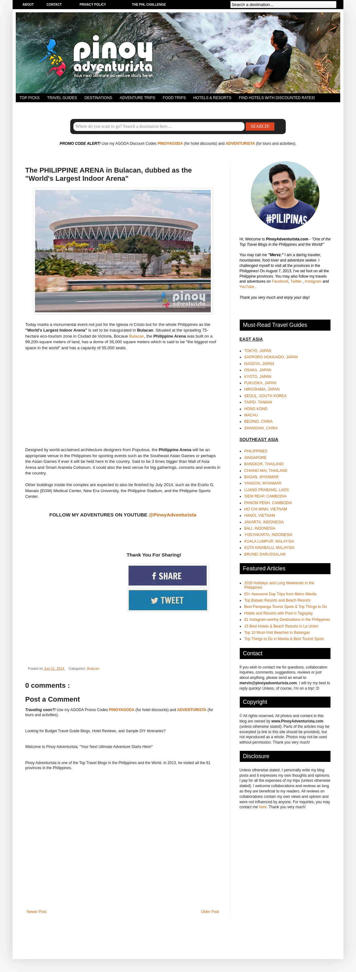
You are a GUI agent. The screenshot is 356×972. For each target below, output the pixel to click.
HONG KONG (256, 409)
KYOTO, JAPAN (257, 376)
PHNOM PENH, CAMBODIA (268, 503)
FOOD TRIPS (174, 98)
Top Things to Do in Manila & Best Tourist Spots (284, 639)
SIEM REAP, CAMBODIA (265, 496)
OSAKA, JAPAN (257, 370)
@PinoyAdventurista (172, 514)
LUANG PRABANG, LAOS (266, 490)
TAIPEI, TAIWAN (258, 402)
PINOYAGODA (170, 143)
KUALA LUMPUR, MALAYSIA (269, 541)
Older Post (210, 912)
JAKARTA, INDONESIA (264, 522)
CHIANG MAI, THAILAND (265, 470)
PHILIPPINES (255, 451)
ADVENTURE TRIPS (137, 98)
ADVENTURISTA (240, 143)
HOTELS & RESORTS (212, 98)
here (263, 807)
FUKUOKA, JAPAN (260, 383)
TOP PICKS (30, 98)
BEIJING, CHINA (258, 421)
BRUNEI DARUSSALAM (264, 554)
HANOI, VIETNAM (259, 515)
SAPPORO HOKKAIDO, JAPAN (271, 357)
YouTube (247, 287)
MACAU (251, 415)
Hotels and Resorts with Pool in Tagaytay (278, 613)
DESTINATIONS (98, 98)
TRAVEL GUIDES (62, 98)
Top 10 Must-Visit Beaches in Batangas (277, 632)
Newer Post (36, 912)
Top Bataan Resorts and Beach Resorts (277, 600)
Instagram (314, 281)
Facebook (280, 281)
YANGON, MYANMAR (262, 483)
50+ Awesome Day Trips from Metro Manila (280, 594)
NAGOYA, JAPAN (259, 364)
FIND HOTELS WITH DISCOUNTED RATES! (277, 98)
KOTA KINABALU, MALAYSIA (269, 547)
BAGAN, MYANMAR (261, 477)
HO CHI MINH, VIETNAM (265, 509)
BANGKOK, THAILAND (264, 464)
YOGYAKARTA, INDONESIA (268, 535)
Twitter (296, 281)
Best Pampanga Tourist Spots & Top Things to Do (285, 606)
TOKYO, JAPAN (257, 351)
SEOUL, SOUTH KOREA (265, 396)
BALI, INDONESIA (259, 528)
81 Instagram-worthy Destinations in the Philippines (287, 619)
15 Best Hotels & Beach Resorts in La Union (281, 626)
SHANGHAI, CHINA (261, 428)
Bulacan (136, 336)
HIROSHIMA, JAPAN (261, 389)
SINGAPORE (255, 458)
